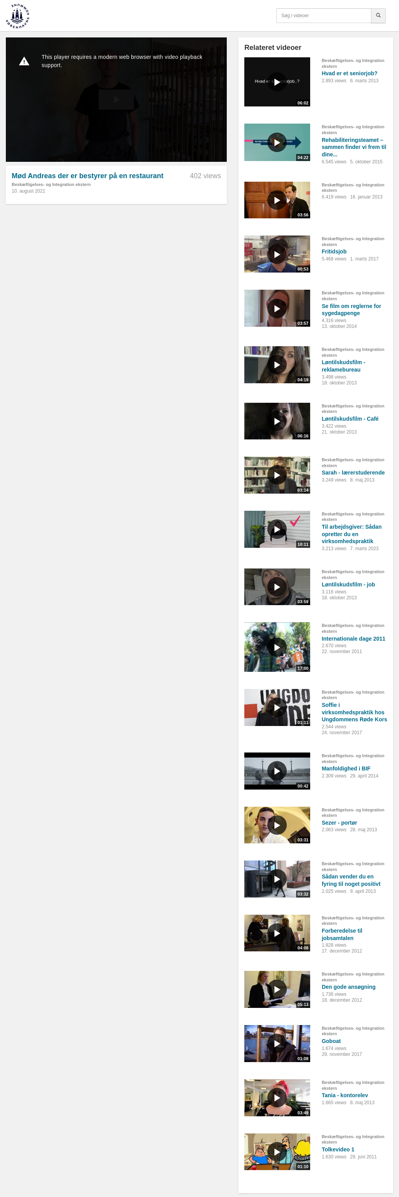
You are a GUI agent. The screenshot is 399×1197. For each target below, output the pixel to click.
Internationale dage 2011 (353, 639)
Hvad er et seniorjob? (350, 73)
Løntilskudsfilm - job (348, 584)
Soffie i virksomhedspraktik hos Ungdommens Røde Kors (354, 712)
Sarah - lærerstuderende (353, 472)
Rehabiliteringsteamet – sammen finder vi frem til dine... (354, 147)
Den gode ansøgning (349, 987)
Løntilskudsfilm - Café (350, 419)
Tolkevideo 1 (338, 1149)
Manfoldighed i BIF (346, 768)
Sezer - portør (339, 823)
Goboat (331, 1041)
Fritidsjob (334, 251)
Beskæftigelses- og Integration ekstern (51, 184)
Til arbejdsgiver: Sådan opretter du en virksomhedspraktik (352, 534)
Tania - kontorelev (345, 1095)
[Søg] (378, 15)
